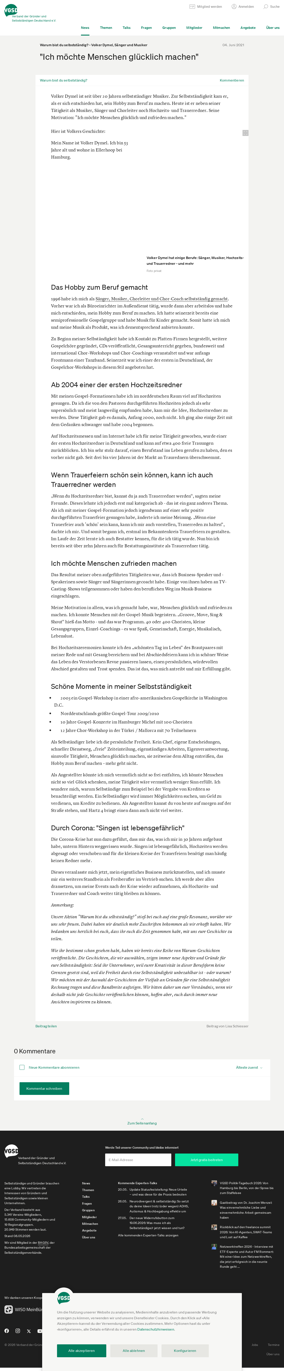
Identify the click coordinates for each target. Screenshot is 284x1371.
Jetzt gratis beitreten (226, 1163)
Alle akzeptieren (81, 1350)
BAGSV (43, 1246)
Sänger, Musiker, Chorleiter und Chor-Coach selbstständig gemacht (162, 299)
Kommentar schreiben (44, 1088)
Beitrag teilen (46, 1026)
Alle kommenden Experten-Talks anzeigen (150, 1243)
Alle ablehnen (134, 1350)
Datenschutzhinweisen (155, 1329)
